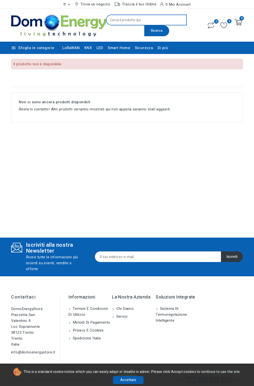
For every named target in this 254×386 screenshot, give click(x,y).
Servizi (121, 316)
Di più (163, 48)
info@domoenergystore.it (33, 352)
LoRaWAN (71, 48)
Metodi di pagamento (91, 322)
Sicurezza (144, 48)
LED (99, 48)
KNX (88, 48)
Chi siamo (124, 308)
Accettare (128, 380)
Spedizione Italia (86, 338)
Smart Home (119, 48)
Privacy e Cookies (88, 330)
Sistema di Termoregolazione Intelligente (171, 314)
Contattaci (23, 297)
